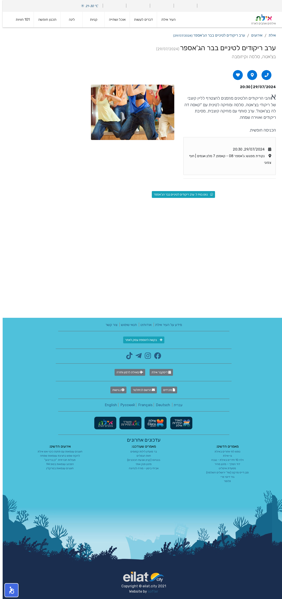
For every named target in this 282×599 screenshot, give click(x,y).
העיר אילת (166, 19)
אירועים (254, 35)
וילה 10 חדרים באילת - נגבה (225, 459)
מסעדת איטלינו (224, 468)
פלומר (224, 481)
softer (150, 591)
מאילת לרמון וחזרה (127, 372)
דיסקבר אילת (158, 372)
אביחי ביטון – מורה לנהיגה (141, 468)
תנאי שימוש (126, 325)
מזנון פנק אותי (141, 464)
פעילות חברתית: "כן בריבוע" (57, 459)
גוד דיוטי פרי (225, 476)
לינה (69, 19)
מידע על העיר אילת (165, 325)
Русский (125, 405)
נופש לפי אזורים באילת (225, 451)
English (108, 405)
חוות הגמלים (141, 455)
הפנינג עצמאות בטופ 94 (57, 464)
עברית (175, 405)
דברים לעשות (140, 19)
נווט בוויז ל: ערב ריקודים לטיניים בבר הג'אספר (180, 194)
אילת (269, 35)
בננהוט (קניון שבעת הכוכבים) (141, 459)
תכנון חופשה (44, 19)
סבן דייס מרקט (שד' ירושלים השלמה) (225, 472)
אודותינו (143, 325)
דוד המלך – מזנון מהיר (224, 464)
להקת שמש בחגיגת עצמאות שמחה (57, 455)
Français (143, 405)
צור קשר (109, 325)
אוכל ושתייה (114, 19)
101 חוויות (20, 19)
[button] (8, 590)
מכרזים (167, 390)
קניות (91, 19)
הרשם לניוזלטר (141, 390)
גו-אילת (224, 455)
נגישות (116, 390)
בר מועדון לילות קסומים (141, 451)
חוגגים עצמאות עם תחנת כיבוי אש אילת (57, 451)
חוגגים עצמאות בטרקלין (57, 468)
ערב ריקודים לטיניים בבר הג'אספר (206, 35)
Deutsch (160, 405)
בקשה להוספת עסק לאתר (141, 340)
